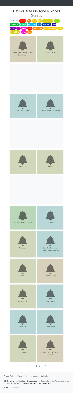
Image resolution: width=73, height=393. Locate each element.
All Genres (14, 21)
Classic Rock (47, 21)
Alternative (14, 25)
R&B (39, 25)
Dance (56, 21)
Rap (18, 28)
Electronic (32, 25)
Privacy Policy (9, 376)
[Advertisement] (36, 78)
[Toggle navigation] (12, 3)
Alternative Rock (50, 28)
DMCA (18, 388)
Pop (29, 21)
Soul (54, 25)
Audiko (12, 388)
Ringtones (34, 376)
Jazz (29, 32)
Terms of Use (22, 376)
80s (39, 21)
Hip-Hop (23, 25)
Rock (34, 21)
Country (23, 21)
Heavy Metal (14, 32)
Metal (24, 28)
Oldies (12, 28)
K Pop (23, 32)
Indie (30, 28)
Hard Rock (46, 25)
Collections (45, 376)
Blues (60, 28)
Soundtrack (38, 28)
